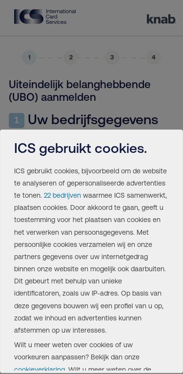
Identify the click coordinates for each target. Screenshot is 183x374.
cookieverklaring (39, 370)
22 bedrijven (62, 195)
